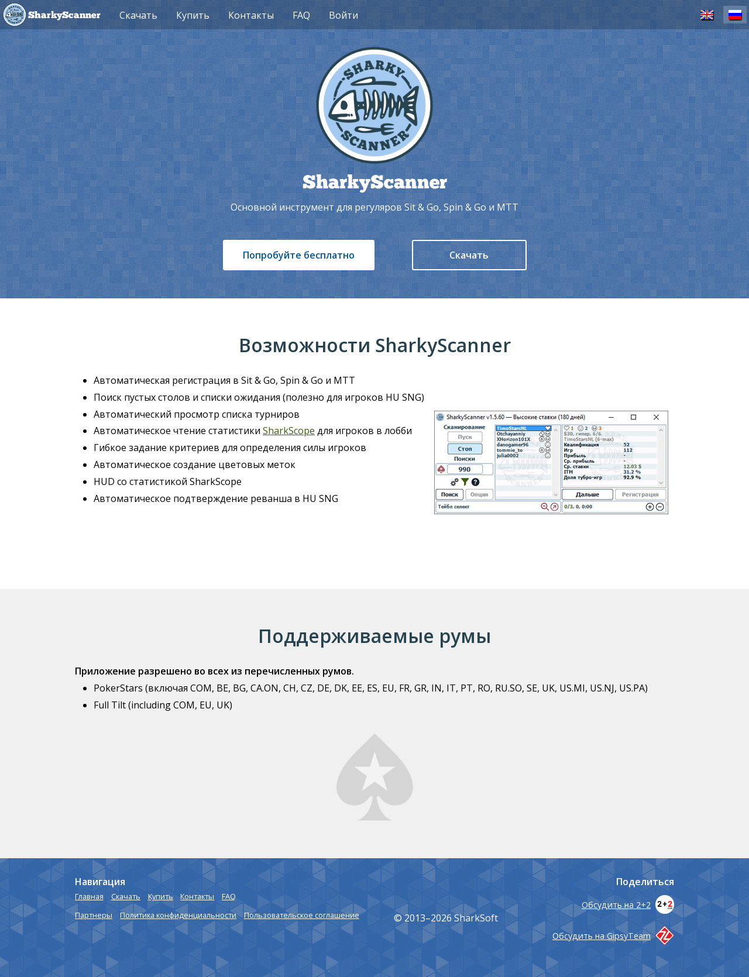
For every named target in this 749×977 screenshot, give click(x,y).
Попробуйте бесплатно (299, 255)
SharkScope (289, 430)
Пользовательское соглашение (301, 915)
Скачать (469, 255)
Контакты (251, 15)
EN (707, 14)
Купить (192, 15)
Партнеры (93, 915)
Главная (89, 896)
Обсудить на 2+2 (628, 904)
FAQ (301, 15)
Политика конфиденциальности (178, 915)
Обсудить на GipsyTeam (613, 935)
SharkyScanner (64, 15)
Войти (343, 15)
